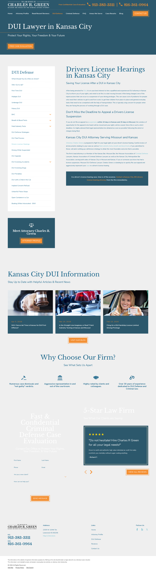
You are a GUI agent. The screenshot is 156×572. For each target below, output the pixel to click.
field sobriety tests (106, 146)
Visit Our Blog (78, 340)
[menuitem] (31, 79)
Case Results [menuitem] (111, 13)
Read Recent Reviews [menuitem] (40, 13)
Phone (14, 467)
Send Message (38, 498)
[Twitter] (147, 529)
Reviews (94, 544)
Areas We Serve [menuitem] (95, 13)
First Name (15, 460)
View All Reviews (136, 472)
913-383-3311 (101, 5)
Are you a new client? (19, 474)
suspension (93, 122)
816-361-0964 (133, 5)
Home (93, 530)
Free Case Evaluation (21, 46)
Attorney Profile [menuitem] (22, 13)
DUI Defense (96, 539)
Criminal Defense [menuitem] (72, 13)
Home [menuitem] (10, 13)
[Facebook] (137, 529)
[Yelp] (142, 529)
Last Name (43, 460)
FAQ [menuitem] (84, 13)
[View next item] (90, 472)
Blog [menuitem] (121, 13)
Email (42, 467)
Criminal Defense (142, 153)
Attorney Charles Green (74, 143)
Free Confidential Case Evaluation (72, 4)
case (88, 165)
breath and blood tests (122, 146)
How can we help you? (19, 482)
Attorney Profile (31, 241)
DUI (85, 91)
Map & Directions (49, 536)
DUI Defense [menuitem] (58, 13)
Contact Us (140, 13)
